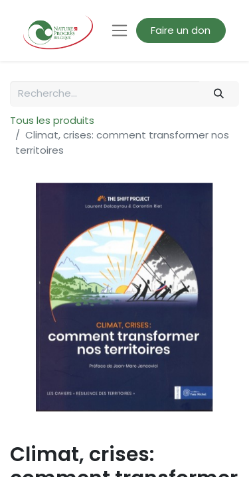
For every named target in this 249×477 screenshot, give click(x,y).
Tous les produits (52, 120)
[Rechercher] (219, 94)
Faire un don (180, 30)
